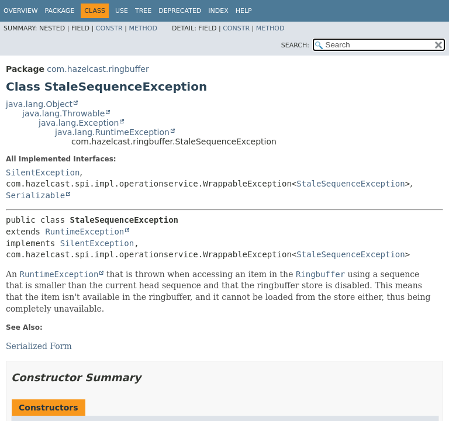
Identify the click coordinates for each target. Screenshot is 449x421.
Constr (109, 28)
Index (218, 11)
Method (143, 28)
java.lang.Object (39, 104)
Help (244, 11)
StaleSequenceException (350, 183)
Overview (21, 11)
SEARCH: (295, 45)
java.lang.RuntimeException (112, 132)
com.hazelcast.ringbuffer (97, 69)
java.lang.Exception (79, 122)
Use (121, 11)
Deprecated (179, 11)
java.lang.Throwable (63, 113)
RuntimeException (84, 231)
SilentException (43, 172)
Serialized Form (39, 346)
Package (60, 11)
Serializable (35, 195)
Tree (143, 11)
